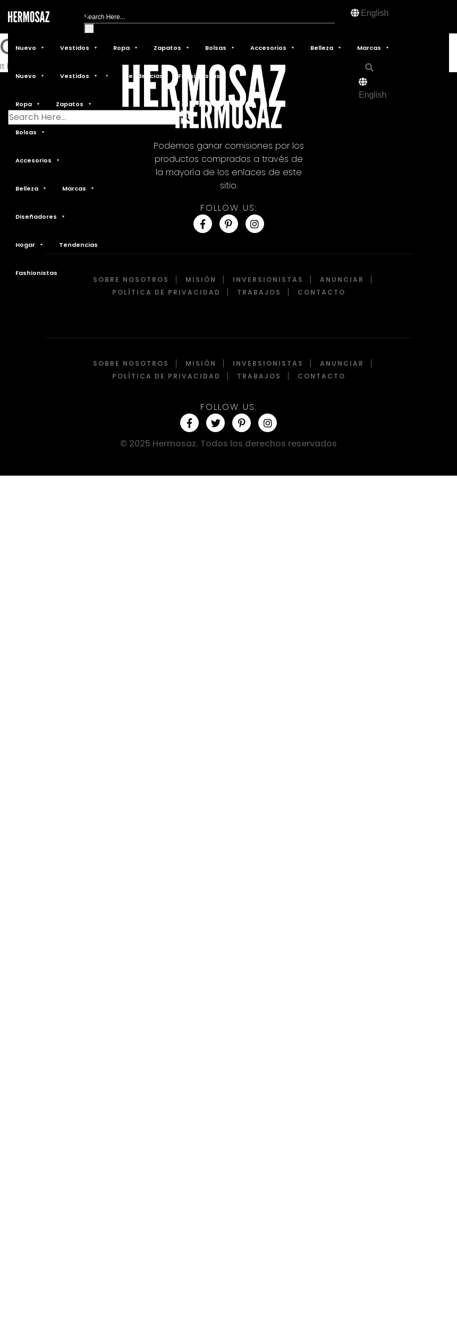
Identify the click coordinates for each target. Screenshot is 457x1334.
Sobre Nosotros (131, 279)
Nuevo (30, 47)
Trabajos (259, 292)
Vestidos (79, 47)
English (374, 13)
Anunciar (342, 279)
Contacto (321, 292)
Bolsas (220, 47)
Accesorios (272, 47)
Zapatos (172, 47)
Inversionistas (268, 279)
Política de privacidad (166, 292)
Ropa (126, 47)
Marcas (373, 47)
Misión (200, 279)
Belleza (326, 47)
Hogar (29, 244)
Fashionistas (36, 273)
